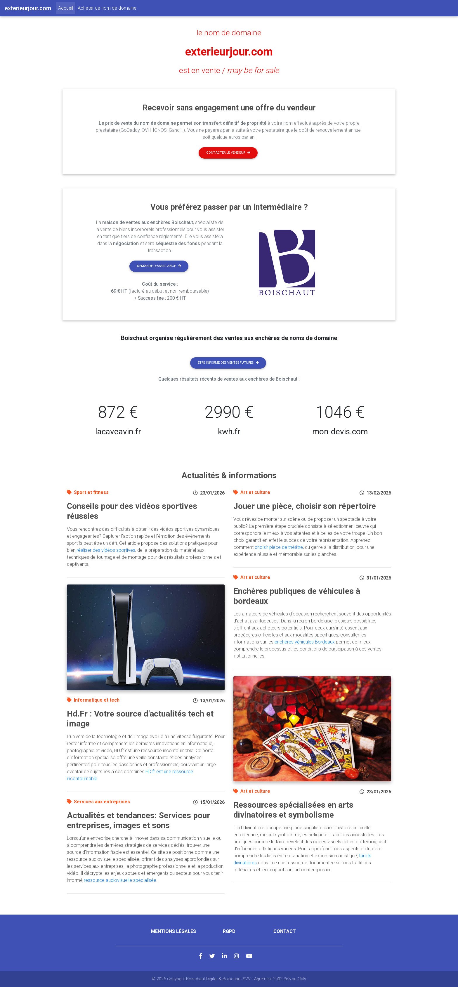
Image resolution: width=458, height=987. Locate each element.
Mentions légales (173, 931)
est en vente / (229, 70)
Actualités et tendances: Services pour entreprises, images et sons (138, 820)
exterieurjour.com (229, 51)
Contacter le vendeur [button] (228, 153)
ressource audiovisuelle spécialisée (120, 880)
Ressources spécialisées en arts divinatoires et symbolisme (293, 810)
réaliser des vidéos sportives (106, 550)
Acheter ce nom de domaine (107, 8)
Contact (284, 931)
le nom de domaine (229, 32)
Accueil (66, 7)
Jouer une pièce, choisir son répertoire (304, 506)
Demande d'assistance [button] (159, 266)
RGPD (229, 931)
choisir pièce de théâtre (279, 547)
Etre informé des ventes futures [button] (228, 363)
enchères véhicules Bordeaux (305, 642)
